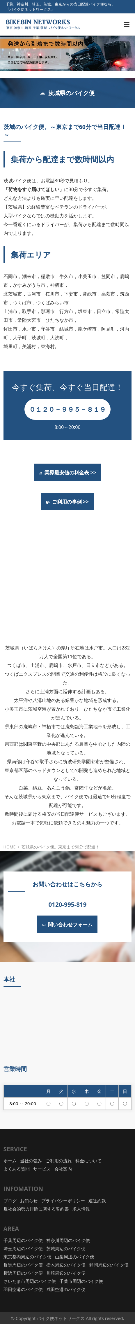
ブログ (10, 1201)
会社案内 (63, 1169)
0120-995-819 (68, 904)
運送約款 (97, 1201)
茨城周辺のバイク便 (66, 1248)
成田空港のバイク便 (66, 1289)
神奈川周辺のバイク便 (68, 1240)
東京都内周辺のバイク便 (27, 1257)
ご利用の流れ (59, 1161)
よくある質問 (16, 1169)
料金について (88, 1161)
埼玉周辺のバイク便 (23, 1248)
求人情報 (81, 1209)
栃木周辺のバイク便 (66, 1265)
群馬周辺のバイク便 (23, 1265)
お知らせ (29, 1201)
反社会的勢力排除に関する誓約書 (36, 1209)
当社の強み (31, 1161)
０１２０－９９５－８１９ (67, 409)
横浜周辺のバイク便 (23, 1273)
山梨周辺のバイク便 (74, 1257)
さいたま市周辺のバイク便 (29, 1281)
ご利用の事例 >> (67, 501)
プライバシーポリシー (63, 1201)
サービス (42, 1169)
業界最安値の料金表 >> (67, 472)
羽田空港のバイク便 (23, 1289)
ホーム (10, 1161)
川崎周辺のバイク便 (66, 1273)
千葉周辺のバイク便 (23, 1240)
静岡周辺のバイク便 (109, 1265)
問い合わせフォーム (67, 924)
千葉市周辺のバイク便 (81, 1281)
